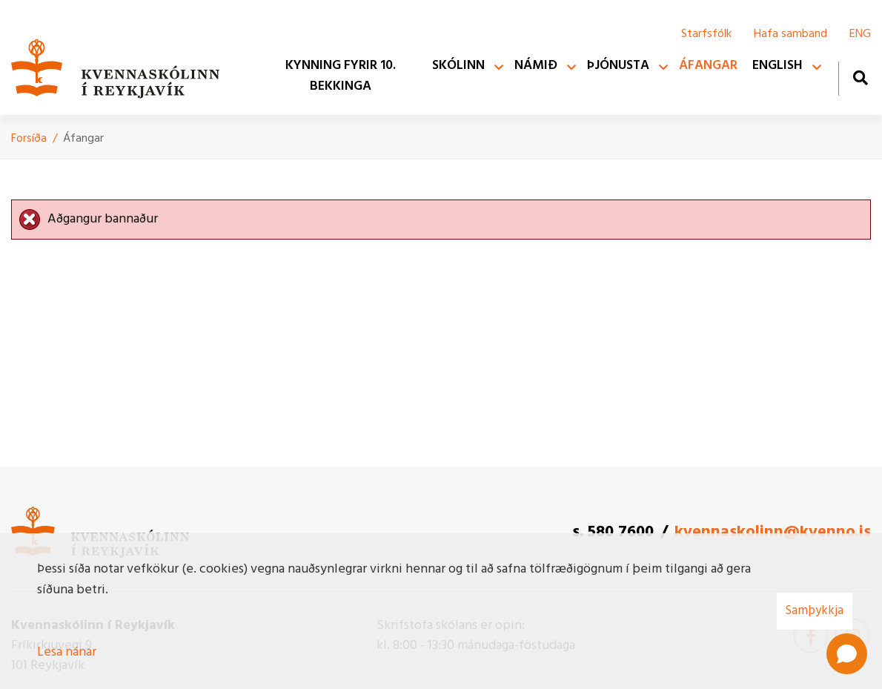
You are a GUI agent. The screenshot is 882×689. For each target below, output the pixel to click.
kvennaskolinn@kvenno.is (772, 532)
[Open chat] (846, 653)
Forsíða (29, 138)
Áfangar (83, 138)
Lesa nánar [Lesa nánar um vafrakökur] (66, 652)
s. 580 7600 (613, 532)
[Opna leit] (860, 77)
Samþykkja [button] (814, 611)
